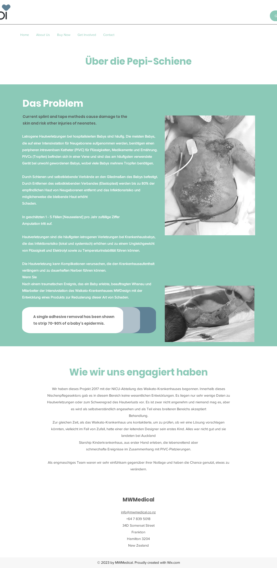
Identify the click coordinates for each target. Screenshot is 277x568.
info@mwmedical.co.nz (138, 512)
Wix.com (173, 562)
